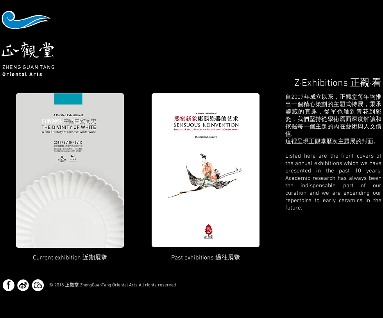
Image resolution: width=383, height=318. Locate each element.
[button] (70, 257)
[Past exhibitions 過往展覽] (206, 257)
